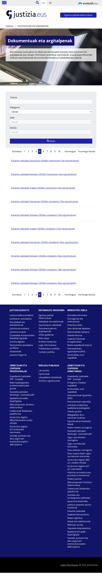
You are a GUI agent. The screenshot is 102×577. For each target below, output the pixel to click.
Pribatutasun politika (49, 348)
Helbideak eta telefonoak (51, 321)
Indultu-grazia (74, 411)
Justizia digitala (17, 341)
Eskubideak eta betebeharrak (17, 323)
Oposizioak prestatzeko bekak (79, 423)
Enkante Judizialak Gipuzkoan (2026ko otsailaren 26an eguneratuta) (44, 242)
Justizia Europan (18, 331)
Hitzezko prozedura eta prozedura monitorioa (79, 474)
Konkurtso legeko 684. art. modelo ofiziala (78, 461)
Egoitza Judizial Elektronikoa (46, 317)
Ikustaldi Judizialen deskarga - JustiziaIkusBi (79, 432)
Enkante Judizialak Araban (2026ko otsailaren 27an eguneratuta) (43, 228)
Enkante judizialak (76, 511)
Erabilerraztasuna (47, 341)
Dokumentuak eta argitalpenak (47, 330)
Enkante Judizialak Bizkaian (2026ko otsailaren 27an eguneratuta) (43, 215)
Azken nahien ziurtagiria (79, 427)
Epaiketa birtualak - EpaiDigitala (19, 400)
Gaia (12, 117)
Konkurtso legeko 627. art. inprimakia (78, 468)
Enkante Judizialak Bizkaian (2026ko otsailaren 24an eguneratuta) (43, 269)
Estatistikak (15, 351)
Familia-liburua (74, 335)
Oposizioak (44, 373)
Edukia (13, 127)
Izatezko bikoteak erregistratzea (76, 340)
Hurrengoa (70, 151)
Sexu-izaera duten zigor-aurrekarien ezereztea (79, 455)
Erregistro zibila (77, 310)
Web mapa (44, 338)
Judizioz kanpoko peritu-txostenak (79, 506)
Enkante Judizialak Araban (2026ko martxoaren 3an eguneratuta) (43, 187)
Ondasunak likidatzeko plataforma (21, 412)
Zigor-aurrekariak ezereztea (76, 445)
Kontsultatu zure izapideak (75, 356)
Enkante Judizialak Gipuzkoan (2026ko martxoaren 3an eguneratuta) (45, 160)
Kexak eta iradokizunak (78, 521)
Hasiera (9, 25)
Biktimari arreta (75, 524)
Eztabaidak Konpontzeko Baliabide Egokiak (22, 337)
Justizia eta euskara (19, 328)
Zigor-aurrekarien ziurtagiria (76, 439)
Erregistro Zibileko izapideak (76, 384)
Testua (13, 97)
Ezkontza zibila (74, 325)
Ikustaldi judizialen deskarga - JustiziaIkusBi (22, 393)
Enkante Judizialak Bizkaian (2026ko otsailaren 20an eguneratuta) (43, 283)
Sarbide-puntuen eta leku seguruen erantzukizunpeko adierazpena (20, 440)
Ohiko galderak (46, 334)
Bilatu (51, 141)
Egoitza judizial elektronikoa (78, 15)
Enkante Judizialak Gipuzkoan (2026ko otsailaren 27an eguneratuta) (44, 201)
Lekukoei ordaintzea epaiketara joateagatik (78, 406)
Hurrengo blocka (86, 151)
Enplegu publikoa (49, 365)
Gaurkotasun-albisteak (50, 325)
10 (59, 151)
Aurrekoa (16, 151)
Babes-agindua (74, 517)
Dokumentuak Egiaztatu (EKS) (79, 397)
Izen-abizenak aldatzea (78, 328)
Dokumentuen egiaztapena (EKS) (76, 350)
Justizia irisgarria (18, 354)
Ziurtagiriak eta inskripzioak (75, 320)
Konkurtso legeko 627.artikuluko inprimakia (19, 429)
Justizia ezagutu (19, 310)
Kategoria (15, 107)
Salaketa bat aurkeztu (78, 514)
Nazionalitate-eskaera (78, 331)
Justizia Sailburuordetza (21, 315)
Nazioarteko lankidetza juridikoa (21, 346)
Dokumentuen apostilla (79, 401)
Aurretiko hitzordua (77, 315)
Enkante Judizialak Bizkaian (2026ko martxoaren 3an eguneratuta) (43, 174)
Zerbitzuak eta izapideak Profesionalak (18, 368)
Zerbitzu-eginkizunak (49, 380)
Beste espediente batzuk (79, 345)
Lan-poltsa (44, 370)
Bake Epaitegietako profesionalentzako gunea (19, 385)
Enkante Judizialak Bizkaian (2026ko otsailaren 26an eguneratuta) (43, 255)
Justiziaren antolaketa (20, 318)
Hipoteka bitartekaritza (79, 528)
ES (50, 2)
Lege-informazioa (47, 345)
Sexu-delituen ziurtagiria (79, 450)
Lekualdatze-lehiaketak (50, 377)
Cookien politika (47, 352)
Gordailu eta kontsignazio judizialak (78, 496)
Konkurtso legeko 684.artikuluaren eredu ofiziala (21, 420)
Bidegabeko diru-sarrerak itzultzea (76, 416)
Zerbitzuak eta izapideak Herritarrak (76, 368)
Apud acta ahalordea (77, 501)
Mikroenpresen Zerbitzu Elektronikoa (22, 406)
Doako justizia (74, 478)
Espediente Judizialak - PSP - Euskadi (21, 378)
